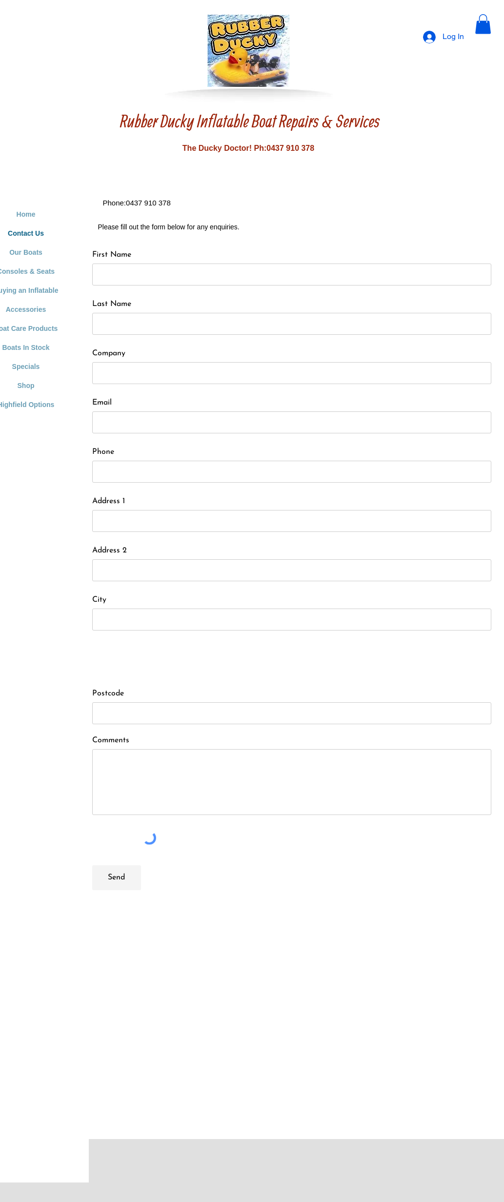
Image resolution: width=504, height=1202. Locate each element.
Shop (26, 385)
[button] (483, 24)
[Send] (116, 877)
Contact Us (26, 233)
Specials (26, 366)
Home (26, 214)
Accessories (26, 309)
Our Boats (25, 252)
